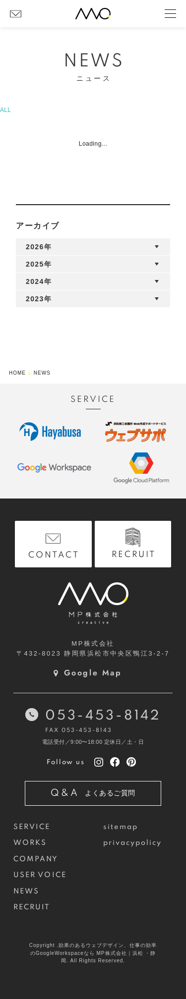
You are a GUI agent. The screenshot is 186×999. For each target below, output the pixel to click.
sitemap (120, 827)
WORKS (30, 842)
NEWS (26, 891)
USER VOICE (39, 875)
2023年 (39, 299)
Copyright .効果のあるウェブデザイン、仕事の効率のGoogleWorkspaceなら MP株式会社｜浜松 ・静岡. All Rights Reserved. (93, 953)
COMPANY (36, 859)
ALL (5, 110)
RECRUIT (32, 907)
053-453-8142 (103, 715)
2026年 (39, 247)
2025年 (39, 264)
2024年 (39, 281)
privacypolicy (132, 842)
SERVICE (32, 827)
